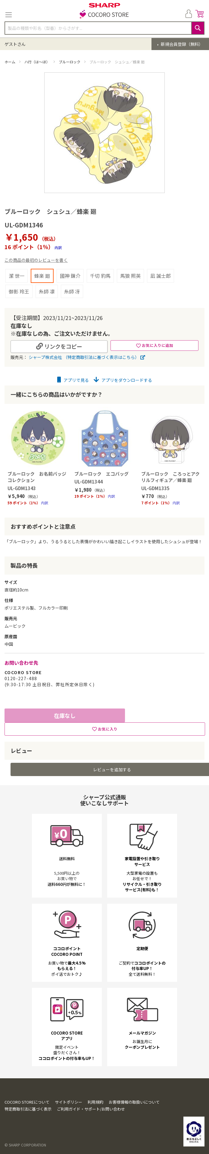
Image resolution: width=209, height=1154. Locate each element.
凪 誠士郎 (160, 275)
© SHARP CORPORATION (25, 1144)
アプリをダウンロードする (123, 380)
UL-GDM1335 (155, 488)
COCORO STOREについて (27, 1102)
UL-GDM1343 (22, 488)
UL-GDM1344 (88, 481)
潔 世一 (16, 275)
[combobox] (104, 28)
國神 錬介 (70, 275)
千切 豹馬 (100, 275)
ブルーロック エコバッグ (101, 474)
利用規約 (95, 1102)
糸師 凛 (47, 291)
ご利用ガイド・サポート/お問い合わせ (91, 1109)
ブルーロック (70, 61)
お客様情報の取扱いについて (134, 1102)
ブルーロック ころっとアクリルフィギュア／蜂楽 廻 (170, 477)
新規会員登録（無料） (181, 44)
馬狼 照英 (130, 275)
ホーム (10, 61)
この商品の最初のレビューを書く (36, 260)
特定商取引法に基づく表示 (28, 1109)
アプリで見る (73, 380)
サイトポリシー (68, 1102)
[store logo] (104, 14)
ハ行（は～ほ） (37, 61)
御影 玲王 (19, 291)
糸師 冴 (72, 291)
